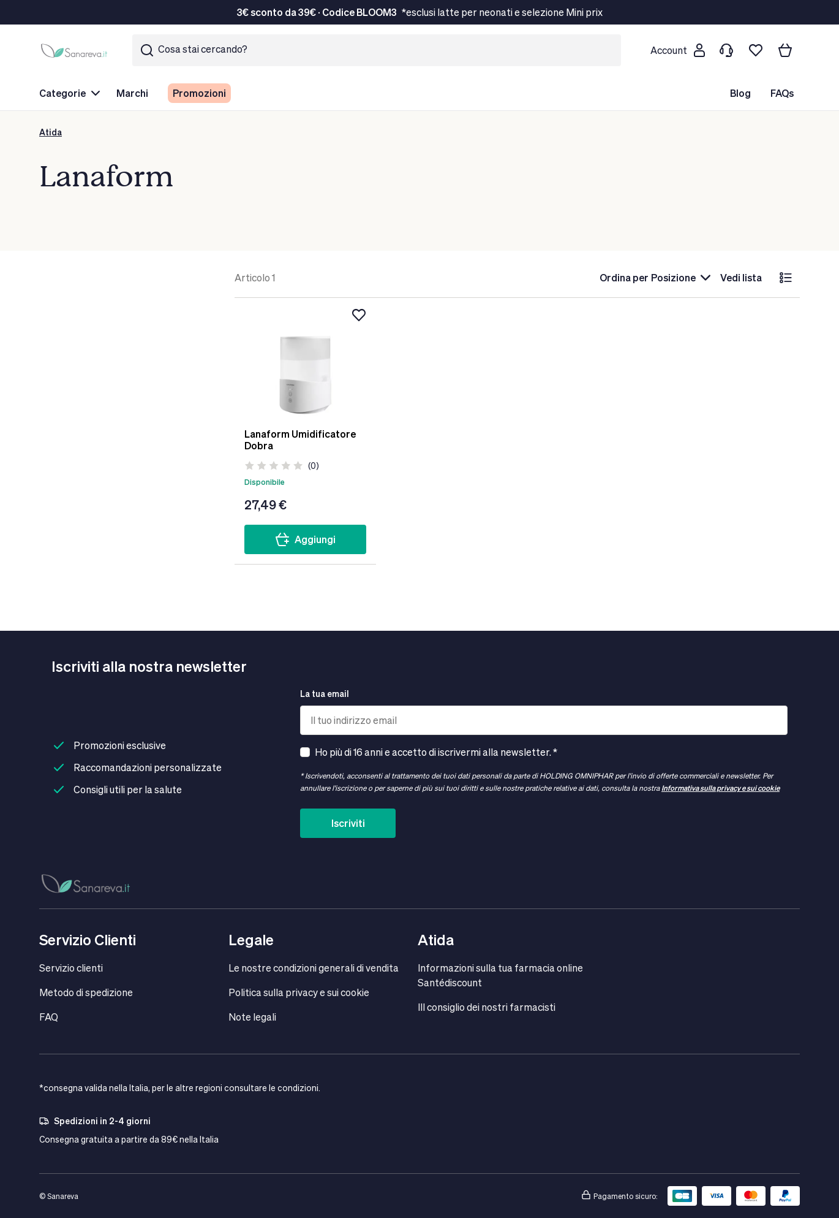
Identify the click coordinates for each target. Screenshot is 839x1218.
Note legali (252, 1016)
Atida (50, 132)
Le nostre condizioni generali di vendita (313, 967)
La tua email (324, 693)
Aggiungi (305, 539)
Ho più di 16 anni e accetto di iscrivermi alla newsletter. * (436, 752)
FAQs (782, 93)
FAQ (48, 1016)
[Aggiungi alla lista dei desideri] (359, 315)
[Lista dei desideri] (755, 50)
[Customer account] (677, 50)
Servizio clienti (71, 967)
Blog (740, 93)
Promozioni (199, 93)
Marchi (132, 93)
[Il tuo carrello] (785, 50)
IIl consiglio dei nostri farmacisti (486, 1007)
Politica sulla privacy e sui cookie (298, 992)
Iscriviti (348, 823)
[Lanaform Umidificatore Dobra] (305, 363)
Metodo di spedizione (86, 992)
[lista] (786, 277)
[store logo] (76, 50)
